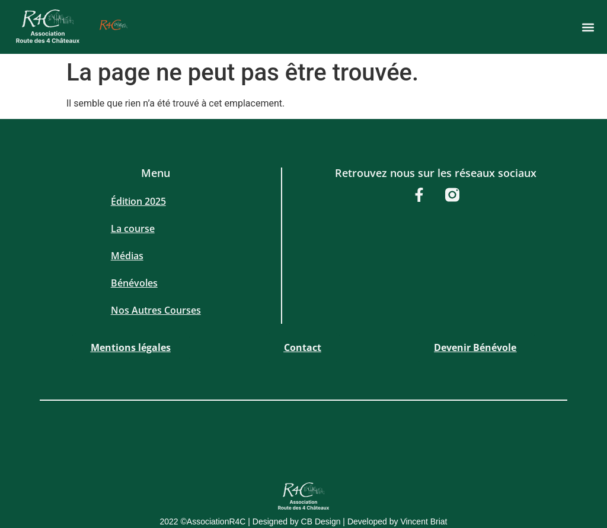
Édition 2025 (138, 201)
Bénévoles (134, 282)
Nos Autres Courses (156, 310)
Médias (127, 255)
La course (133, 228)
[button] (588, 27)
